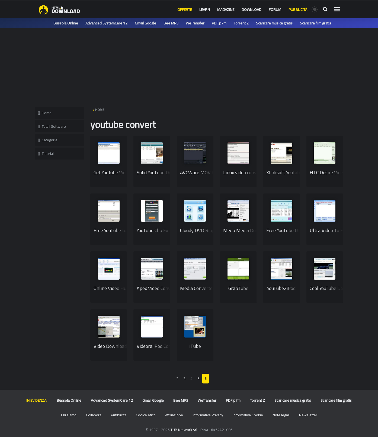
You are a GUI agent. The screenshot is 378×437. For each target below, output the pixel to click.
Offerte (184, 9)
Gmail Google (145, 23)
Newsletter (308, 415)
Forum (275, 9)
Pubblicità (298, 9)
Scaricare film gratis (315, 23)
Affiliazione (174, 415)
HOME (99, 110)
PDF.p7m (219, 23)
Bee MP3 (171, 23)
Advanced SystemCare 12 (106, 23)
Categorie (47, 139)
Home (45, 112)
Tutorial (46, 153)
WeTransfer (195, 23)
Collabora (93, 415)
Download (251, 9)
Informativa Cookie (248, 415)
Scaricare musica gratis (274, 23)
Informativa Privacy (208, 415)
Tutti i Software (52, 126)
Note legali (281, 415)
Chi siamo (68, 415)
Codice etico (146, 415)
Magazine (225, 9)
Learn (204, 9)
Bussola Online (65, 23)
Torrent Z (241, 23)
